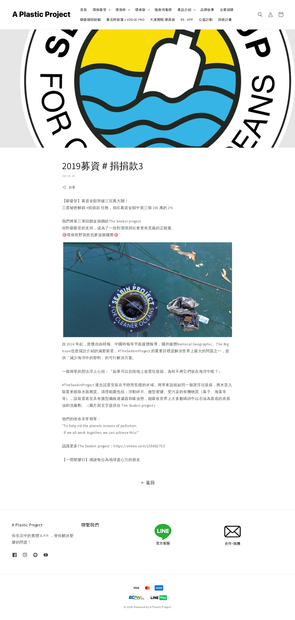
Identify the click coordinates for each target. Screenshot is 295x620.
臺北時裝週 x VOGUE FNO (125, 19)
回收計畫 (225, 19)
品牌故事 (207, 10)
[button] (260, 14)
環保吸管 (99, 10)
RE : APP (187, 19)
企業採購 (227, 10)
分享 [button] (68, 187)
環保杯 (121, 10)
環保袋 (140, 10)
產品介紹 (184, 10)
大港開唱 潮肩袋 (162, 19)
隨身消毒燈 (163, 10)
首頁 (83, 10)
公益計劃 (205, 19)
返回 (147, 482)
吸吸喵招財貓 (90, 19)
